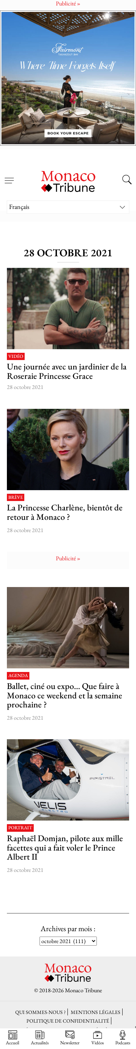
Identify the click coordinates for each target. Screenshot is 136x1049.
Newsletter (69, 1037)
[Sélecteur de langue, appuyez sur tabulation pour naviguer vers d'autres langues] (68, 207)
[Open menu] (9, 176)
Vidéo (15, 356)
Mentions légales (95, 1012)
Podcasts (122, 1037)
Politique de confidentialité (67, 1020)
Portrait (20, 828)
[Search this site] (127, 181)
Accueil (12, 1037)
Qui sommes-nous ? (40, 1012)
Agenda (18, 675)
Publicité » (68, 558)
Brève (15, 497)
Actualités (40, 1037)
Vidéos (97, 1037)
